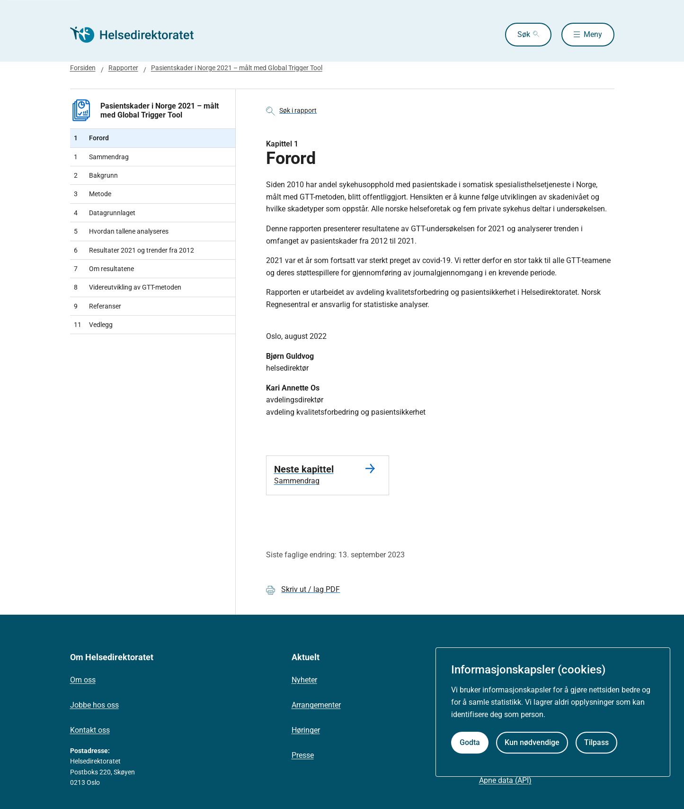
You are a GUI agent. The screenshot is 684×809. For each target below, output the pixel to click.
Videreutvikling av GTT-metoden (127, 287)
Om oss (83, 679)
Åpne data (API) (505, 780)
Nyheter (304, 679)
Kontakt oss (90, 730)
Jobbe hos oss (94, 704)
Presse (303, 755)
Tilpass (596, 742)
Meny (593, 34)
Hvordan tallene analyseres (121, 231)
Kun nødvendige (532, 742)
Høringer (306, 730)
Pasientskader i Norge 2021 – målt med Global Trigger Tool (236, 68)
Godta (470, 742)
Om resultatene (104, 269)
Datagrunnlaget (104, 213)
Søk (523, 34)
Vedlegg (93, 324)
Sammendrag (101, 157)
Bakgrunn (96, 175)
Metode (92, 194)
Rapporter (123, 68)
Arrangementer (316, 704)
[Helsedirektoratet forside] (138, 35)
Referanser (97, 306)
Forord (91, 138)
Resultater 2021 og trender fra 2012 (134, 250)
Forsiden (83, 68)
